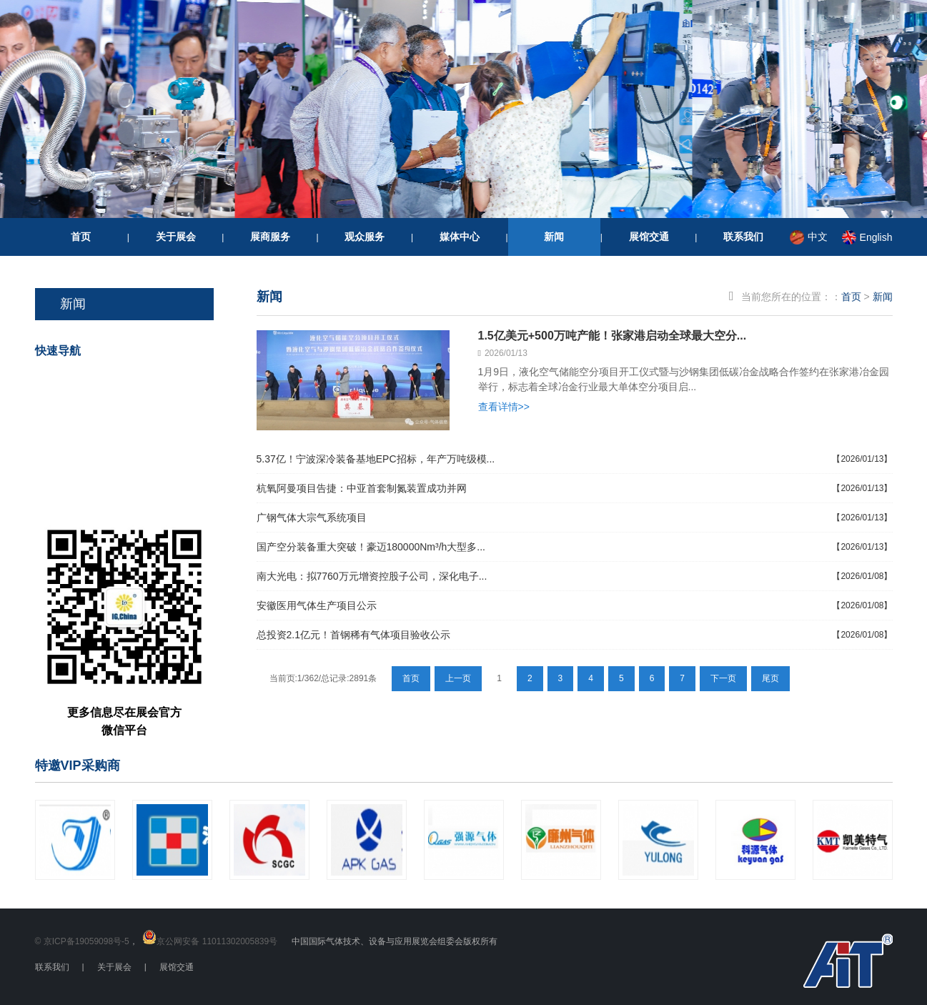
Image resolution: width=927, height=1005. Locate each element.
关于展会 (176, 236)
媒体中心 (460, 236)
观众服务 (364, 236)
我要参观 (140, 388)
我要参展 (140, 438)
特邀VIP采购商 (77, 765)
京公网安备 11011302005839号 (217, 941)
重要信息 (140, 488)
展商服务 (270, 236)
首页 (81, 236)
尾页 (770, 678)
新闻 (554, 236)
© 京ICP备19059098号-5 (82, 941)
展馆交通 (649, 236)
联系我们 (743, 236)
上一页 (458, 678)
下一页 (723, 678)
